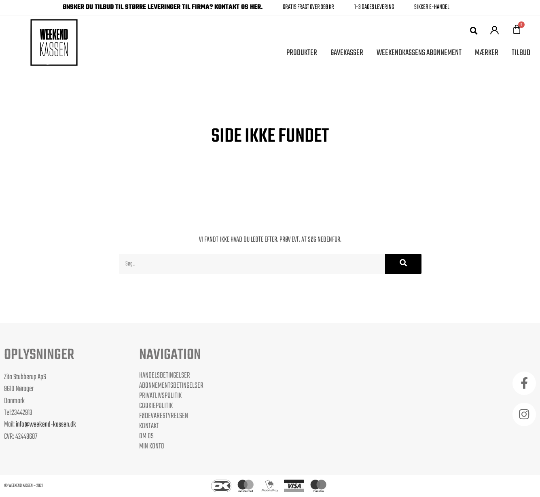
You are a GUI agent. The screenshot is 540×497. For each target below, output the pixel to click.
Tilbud (521, 53)
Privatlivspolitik (160, 396)
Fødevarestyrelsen (163, 416)
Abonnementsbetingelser (171, 386)
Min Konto (151, 446)
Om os (146, 436)
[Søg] (403, 264)
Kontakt (149, 426)
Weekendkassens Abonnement (419, 53)
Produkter (301, 53)
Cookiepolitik (156, 406)
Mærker (486, 53)
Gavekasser (346, 53)
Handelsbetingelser (164, 376)
